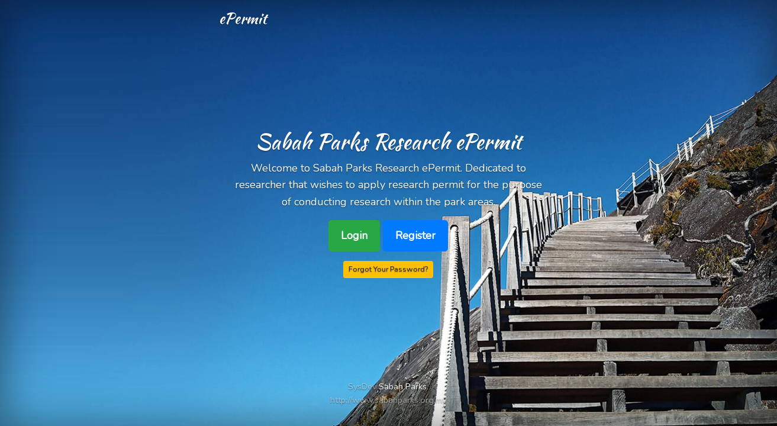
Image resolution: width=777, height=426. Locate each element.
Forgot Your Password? (388, 269)
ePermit (243, 18)
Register (415, 235)
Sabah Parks (403, 386)
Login (354, 235)
